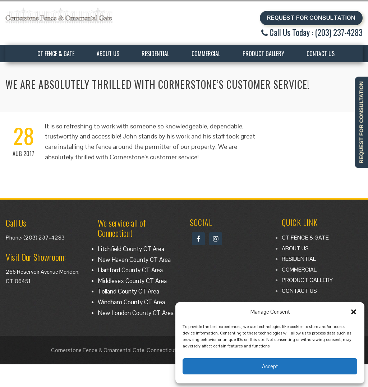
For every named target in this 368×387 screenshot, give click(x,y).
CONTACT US (321, 53)
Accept (270, 366)
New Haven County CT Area (134, 260)
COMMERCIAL (206, 53)
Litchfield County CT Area (131, 249)
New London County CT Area (136, 313)
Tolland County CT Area (128, 291)
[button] (353, 311)
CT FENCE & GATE (55, 53)
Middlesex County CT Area (132, 281)
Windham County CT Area (131, 302)
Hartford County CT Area (130, 270)
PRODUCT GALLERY (263, 53)
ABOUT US (108, 53)
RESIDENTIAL (155, 53)
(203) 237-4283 (44, 237)
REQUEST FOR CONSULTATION (311, 18)
